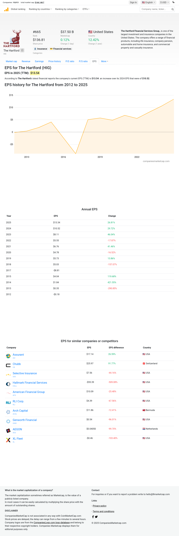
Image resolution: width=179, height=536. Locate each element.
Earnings (39, 61)
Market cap (11, 61)
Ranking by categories (66, 9)
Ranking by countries (39, 9)
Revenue (26, 61)
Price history (54, 61)
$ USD (163, 2)
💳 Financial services (60, 48)
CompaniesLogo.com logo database (52, 522)
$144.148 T (39, 2)
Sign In (133, 2)
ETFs (85, 9)
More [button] (103, 61)
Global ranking (18, 9)
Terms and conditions (103, 511)
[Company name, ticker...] (157, 9)
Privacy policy (99, 506)
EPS (94, 61)
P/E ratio (70, 61)
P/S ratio (83, 61)
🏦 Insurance (40, 48)
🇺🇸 (147, 2)
